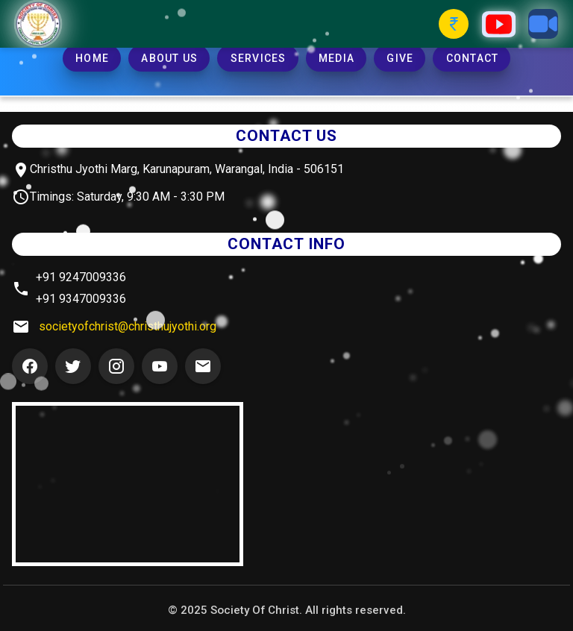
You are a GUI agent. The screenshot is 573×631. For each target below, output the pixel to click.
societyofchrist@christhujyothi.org (127, 326)
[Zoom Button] (543, 24)
